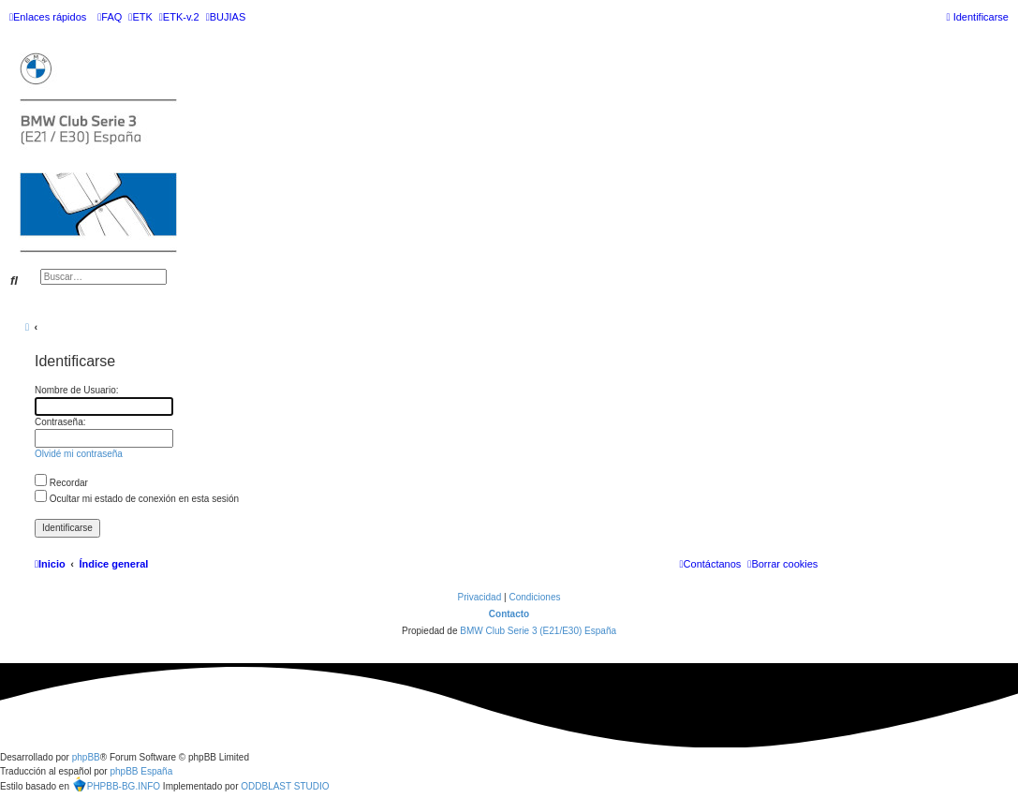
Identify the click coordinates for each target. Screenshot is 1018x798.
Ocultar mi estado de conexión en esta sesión (137, 499)
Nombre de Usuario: (76, 390)
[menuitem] (109, 17)
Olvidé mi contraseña (79, 454)
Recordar (61, 483)
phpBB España (141, 771)
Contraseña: (60, 422)
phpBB (86, 757)
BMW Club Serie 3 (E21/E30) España (538, 631)
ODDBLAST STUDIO (285, 786)
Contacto (509, 614)
